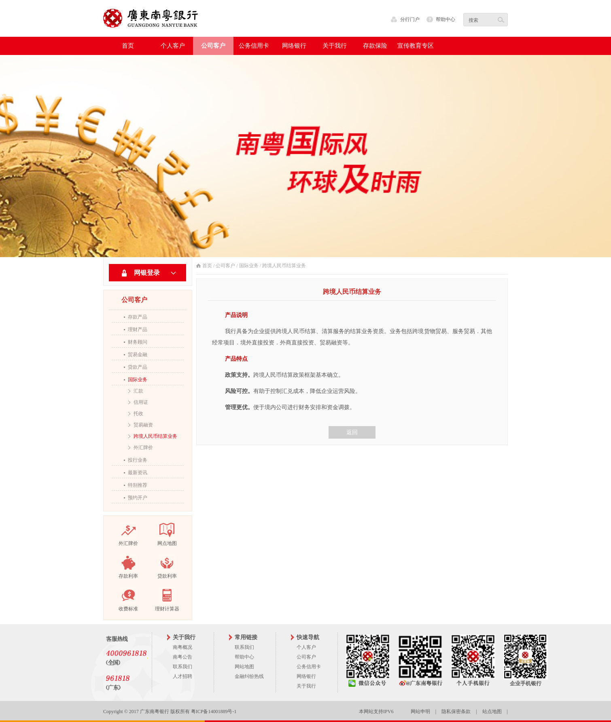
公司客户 (225, 265)
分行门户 (410, 19)
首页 (128, 45)
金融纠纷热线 (249, 676)
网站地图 (244, 666)
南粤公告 (182, 657)
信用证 (141, 402)
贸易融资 (143, 425)
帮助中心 (445, 19)
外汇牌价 (143, 447)
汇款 (138, 391)
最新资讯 (137, 472)
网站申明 (420, 711)
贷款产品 (137, 367)
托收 (138, 413)
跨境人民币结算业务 (155, 436)
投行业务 (137, 460)
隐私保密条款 (456, 711)
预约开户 (137, 497)
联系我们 (182, 666)
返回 (352, 432)
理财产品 (137, 329)
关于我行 (306, 686)
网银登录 (147, 272)
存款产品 (137, 317)
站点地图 (492, 711)
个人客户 (306, 647)
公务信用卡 (309, 666)
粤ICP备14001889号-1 (214, 711)
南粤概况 (182, 647)
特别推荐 (137, 485)
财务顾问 (137, 342)
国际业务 (137, 379)
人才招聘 (182, 676)
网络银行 (306, 676)
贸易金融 (137, 354)
